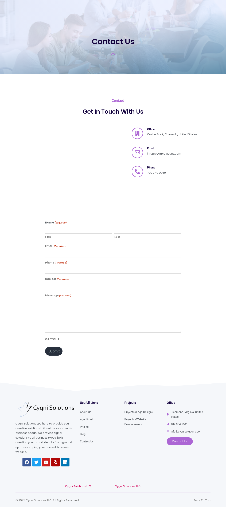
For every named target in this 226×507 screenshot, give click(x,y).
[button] (180, 441)
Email (55, 246)
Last (117, 237)
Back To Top (202, 500)
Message (58, 295)
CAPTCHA (52, 339)
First (48, 237)
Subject (57, 279)
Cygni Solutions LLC (78, 486)
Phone (56, 263)
